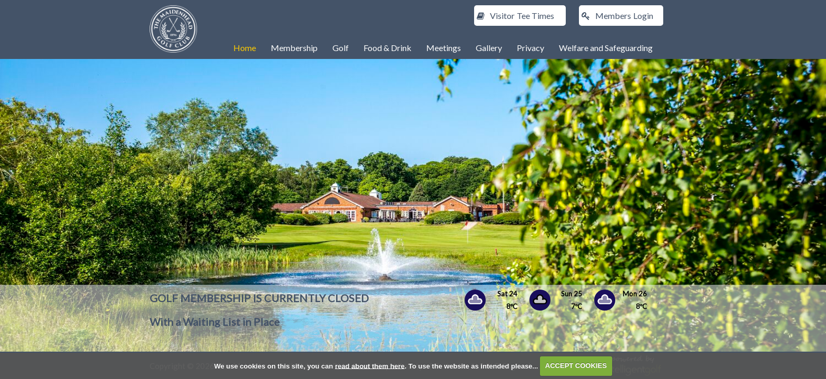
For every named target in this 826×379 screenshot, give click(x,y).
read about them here (370, 366)
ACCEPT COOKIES (576, 366)
